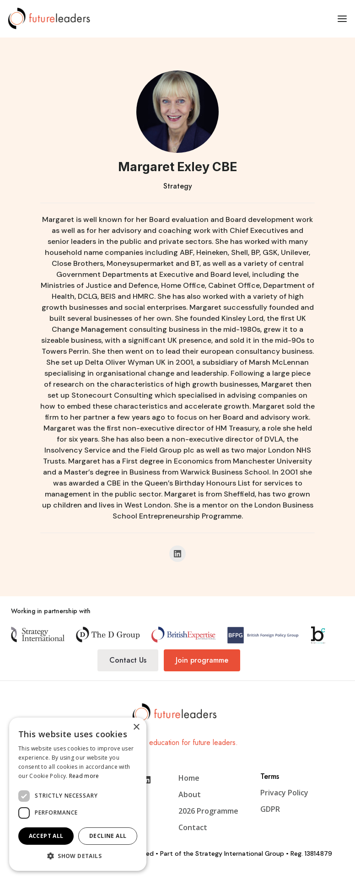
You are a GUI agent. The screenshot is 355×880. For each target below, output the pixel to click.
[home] (52, 18)
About (189, 794)
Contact (192, 827)
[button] (342, 18)
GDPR (270, 809)
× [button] (136, 727)
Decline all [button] (107, 836)
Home (188, 778)
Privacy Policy (284, 793)
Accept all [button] (46, 836)
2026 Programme (208, 811)
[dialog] (77, 794)
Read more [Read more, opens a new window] (84, 776)
